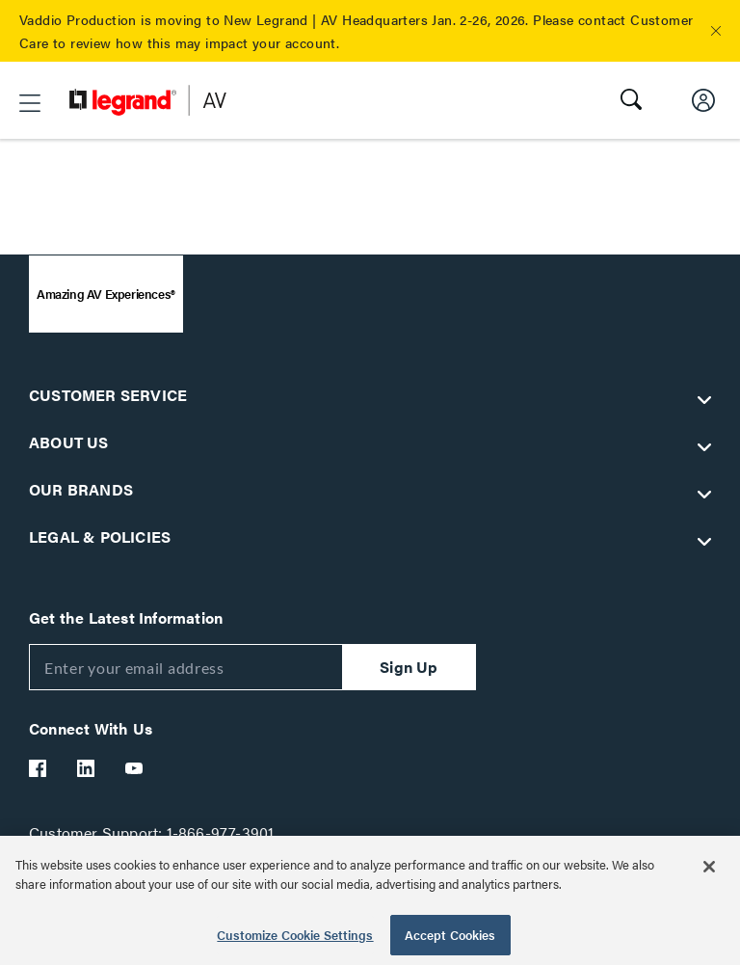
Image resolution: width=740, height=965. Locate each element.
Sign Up (408, 667)
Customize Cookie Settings (295, 934)
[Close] (709, 866)
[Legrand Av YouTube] (135, 768)
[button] (716, 31)
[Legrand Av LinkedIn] (86, 768)
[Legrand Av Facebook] (38, 768)
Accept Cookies (450, 934)
